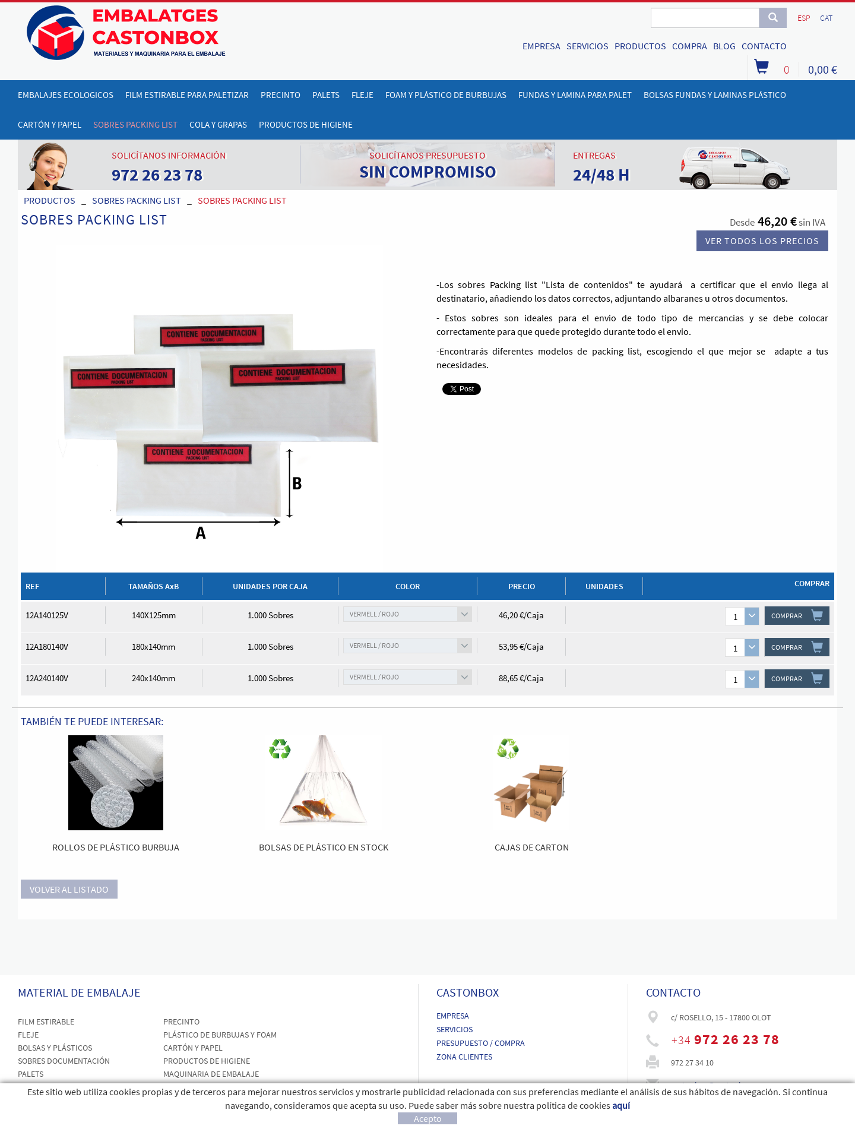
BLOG (724, 46)
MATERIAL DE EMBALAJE (79, 992)
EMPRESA (541, 46)
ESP (803, 17)
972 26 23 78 (737, 1039)
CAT (826, 17)
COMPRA (689, 46)
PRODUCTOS (640, 46)
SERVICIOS (587, 46)
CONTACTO (764, 46)
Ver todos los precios (762, 240)
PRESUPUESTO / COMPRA (480, 1043)
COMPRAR (797, 615)
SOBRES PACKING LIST (136, 200)
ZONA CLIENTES (464, 1056)
